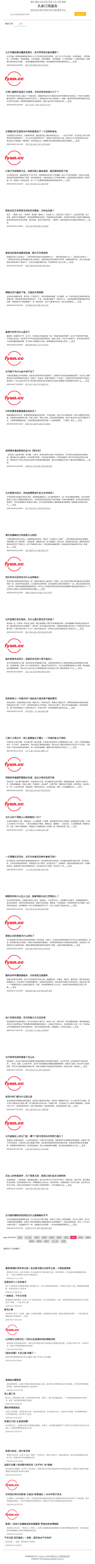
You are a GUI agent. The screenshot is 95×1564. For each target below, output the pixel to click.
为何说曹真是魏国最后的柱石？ (21, 411)
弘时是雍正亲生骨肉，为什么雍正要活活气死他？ (29, 619)
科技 (50, 10)
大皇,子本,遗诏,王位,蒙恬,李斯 (36, 184)
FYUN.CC (41, 1556)
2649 (51, 1237)
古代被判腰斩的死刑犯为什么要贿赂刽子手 (26, 1215)
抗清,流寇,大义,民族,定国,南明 (36, 1030)
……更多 (73, 62)
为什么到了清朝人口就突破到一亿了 (23, 817)
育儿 (64, 10)
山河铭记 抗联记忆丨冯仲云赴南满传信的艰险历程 (30, 1339)
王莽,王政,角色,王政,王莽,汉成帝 (37, 144)
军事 (46, 10)
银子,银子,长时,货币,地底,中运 (36, 384)
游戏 (55, 10)
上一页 (28, 1237)
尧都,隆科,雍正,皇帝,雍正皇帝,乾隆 (38, 991)
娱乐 (37, 10)
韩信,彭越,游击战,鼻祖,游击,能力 (37, 266)
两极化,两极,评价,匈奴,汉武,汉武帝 (38, 593)
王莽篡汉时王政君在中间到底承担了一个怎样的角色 (31, 131)
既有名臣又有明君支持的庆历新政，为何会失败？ (29, 210)
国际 (37, 2)
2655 (32, 1241)
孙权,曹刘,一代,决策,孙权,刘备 (36, 711)
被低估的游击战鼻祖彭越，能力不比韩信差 (26, 253)
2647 (37, 1237)
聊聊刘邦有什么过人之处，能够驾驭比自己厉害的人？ (32, 896)
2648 (44, 1237)
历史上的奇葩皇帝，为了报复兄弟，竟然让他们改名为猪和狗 (35, 1176)
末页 (63, 1241)
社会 (41, 2)
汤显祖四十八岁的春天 (15, 1282)
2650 (59, 1237)
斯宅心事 (8, 1309)
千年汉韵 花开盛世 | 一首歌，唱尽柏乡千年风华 (27, 1538)
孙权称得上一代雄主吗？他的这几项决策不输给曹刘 (31, 698)
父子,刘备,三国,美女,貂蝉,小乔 (36, 751)
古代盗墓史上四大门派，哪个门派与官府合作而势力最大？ (34, 1136)
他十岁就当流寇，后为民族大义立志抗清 (25, 1017)
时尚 (46, 2)
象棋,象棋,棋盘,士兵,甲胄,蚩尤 (36, 345)
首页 (20, 1237)
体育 (33, 10)
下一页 (55, 1241)
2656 (39, 1241)
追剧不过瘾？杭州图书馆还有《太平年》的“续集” (28, 1465)
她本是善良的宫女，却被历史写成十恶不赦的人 (28, 659)
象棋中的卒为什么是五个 (17, 332)
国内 (33, 2)
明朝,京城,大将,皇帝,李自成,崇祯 (37, 790)
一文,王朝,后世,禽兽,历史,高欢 (36, 870)
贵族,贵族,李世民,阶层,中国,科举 (37, 949)
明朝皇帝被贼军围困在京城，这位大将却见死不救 (29, 777)
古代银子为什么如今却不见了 (19, 371)
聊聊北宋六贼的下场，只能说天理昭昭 (24, 292)
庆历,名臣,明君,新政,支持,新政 (36, 226)
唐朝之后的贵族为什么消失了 (19, 936)
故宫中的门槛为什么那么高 (18, 1096)
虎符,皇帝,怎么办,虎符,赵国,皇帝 (37, 1070)
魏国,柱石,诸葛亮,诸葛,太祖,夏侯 (37, 424)
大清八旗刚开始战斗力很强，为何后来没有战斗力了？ (32, 92)
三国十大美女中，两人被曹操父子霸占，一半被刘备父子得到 (35, 738)
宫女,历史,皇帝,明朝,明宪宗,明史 (37, 672)
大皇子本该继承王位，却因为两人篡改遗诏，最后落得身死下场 (36, 171)
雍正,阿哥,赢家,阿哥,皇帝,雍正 (36, 65)
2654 (88, 1237)
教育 (59, 10)
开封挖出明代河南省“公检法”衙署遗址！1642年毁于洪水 (33, 1494)
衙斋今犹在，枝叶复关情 (17, 1451)
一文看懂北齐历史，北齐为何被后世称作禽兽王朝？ (31, 857)
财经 (41, 10)
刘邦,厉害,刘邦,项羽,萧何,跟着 (36, 909)
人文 (55, 2)
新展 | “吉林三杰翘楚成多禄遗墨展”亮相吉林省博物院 (32, 1524)
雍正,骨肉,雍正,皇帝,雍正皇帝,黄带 (38, 632)
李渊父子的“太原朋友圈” (16, 1421)
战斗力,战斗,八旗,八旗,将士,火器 (37, 105)
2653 (80, 1237)
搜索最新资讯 (80, 14)
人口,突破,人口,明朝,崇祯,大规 (36, 830)
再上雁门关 (9, 1394)
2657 (46, 1241)
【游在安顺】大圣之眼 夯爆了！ (20, 1353)
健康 (64, 2)
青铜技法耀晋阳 (13, 1380)
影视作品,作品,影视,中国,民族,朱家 (38, 466)
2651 (66, 1237)
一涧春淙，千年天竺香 (15, 1296)
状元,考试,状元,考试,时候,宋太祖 (37, 508)
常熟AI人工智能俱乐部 (60, 1556)
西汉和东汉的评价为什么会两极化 (22, 577)
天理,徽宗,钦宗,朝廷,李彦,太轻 (36, 305)
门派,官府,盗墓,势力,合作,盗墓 (36, 1149)
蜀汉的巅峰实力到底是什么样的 (21, 535)
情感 (50, 2)
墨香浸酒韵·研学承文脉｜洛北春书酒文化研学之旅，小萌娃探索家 (38, 1268)
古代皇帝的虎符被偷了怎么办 (19, 1057)
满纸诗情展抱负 (12, 1407)
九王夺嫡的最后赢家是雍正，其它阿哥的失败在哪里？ (32, 52)
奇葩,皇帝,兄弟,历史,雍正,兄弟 (36, 1189)
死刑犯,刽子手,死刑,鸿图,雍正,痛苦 (38, 1228)
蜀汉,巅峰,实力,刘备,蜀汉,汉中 (36, 550)
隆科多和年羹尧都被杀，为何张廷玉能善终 (26, 975)
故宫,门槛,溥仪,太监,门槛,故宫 (36, 1109)
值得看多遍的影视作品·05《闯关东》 (23, 450)
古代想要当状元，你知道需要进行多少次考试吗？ (29, 493)
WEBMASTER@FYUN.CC (53, 1559)
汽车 (59, 2)
